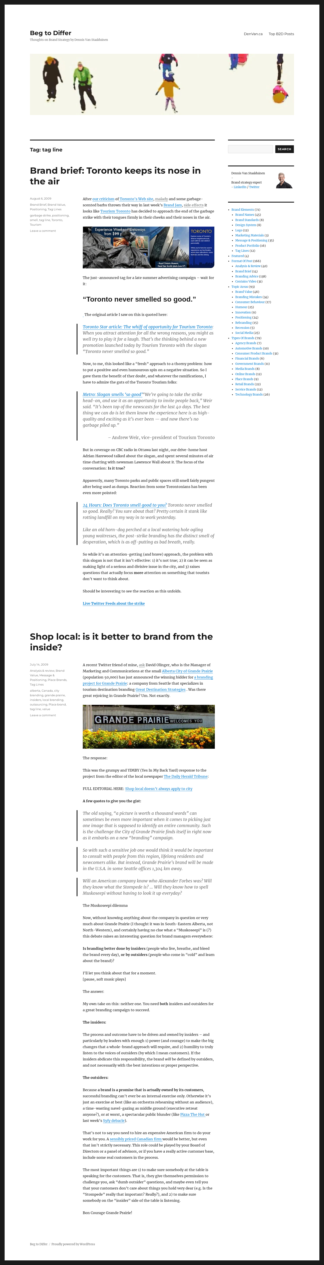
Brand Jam (173, 205)
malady (161, 199)
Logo (238, 230)
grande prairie (55, 695)
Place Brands (57, 680)
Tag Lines (54, 209)
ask (142, 665)
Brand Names (244, 215)
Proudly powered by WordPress (73, 1244)
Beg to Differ (50, 33)
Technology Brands (249, 394)
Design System (245, 225)
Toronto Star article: (147, 326)
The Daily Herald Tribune (186, 776)
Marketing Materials (249, 235)
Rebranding (243, 323)
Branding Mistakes (248, 297)
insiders (35, 700)
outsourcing (38, 704)
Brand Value (56, 204)
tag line (44, 220)
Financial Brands (247, 358)
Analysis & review (42, 670)
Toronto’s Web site (136, 199)
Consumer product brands (253, 353)
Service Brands (245, 389)
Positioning (38, 209)
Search (284, 149)
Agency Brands (245, 343)
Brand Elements (243, 210)
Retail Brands (244, 384)
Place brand (57, 704)
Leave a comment (43, 230)
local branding (52, 700)
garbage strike (40, 215)
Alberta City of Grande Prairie (187, 671)
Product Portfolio (247, 246)
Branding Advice (246, 276)
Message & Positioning (251, 240)
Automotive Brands (248, 348)
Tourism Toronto (115, 211)
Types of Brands (243, 338)
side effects (194, 205)
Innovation (243, 312)
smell (34, 220)
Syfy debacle (114, 1120)
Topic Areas (240, 287)
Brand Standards (247, 220)
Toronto (57, 220)
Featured (238, 256)
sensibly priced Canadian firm (136, 1139)
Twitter (254, 187)
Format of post (242, 261)
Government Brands (249, 364)
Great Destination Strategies (161, 689)
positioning (60, 215)
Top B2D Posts (281, 34)
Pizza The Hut (193, 1114)
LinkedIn (240, 187)
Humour (241, 307)
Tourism (35, 224)
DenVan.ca (253, 34)
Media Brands (245, 369)
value (46, 709)
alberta (35, 690)
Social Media (244, 333)
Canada (47, 690)
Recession (242, 328)
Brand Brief (38, 204)
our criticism (103, 199)
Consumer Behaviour (250, 302)
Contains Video (245, 281)
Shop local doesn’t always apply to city (158, 788)
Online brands (245, 374)
